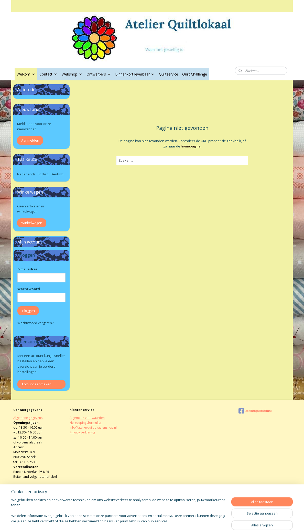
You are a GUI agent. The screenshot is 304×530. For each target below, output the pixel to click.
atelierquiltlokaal (255, 411)
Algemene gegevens (27, 418)
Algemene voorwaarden (87, 418)
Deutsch (57, 174)
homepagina (190, 146)
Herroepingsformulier (86, 422)
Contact (48, 74)
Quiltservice (168, 74)
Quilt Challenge (194, 74)
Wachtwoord (28, 289)
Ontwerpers (98, 74)
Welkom (26, 74)
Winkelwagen (31, 222)
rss (146, 521)
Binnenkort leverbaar (135, 74)
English (43, 174)
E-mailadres (27, 269)
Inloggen (28, 310)
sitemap (135, 521)
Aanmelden (30, 140)
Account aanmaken (36, 384)
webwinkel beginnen (165, 521)
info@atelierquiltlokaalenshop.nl (93, 427)
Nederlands (26, 174)
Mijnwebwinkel (210, 521)
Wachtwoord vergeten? (35, 323)
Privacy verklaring (82, 432)
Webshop (72, 74)
